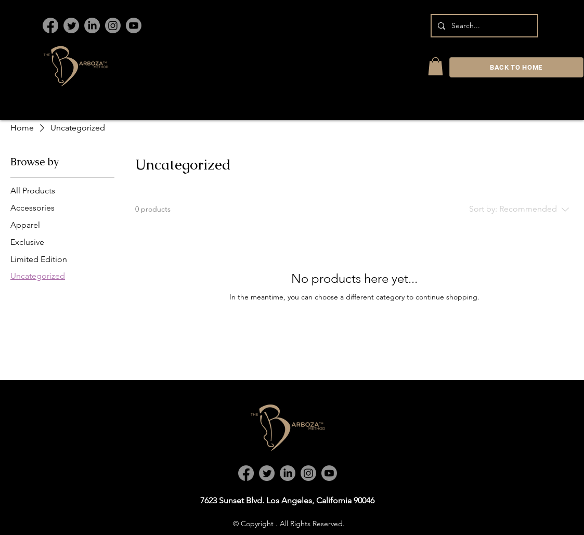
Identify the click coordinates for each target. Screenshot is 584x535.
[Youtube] (133, 25)
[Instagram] (113, 25)
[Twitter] (71, 25)
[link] (435, 66)
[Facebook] (50, 25)
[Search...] (483, 25)
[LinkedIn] (92, 25)
